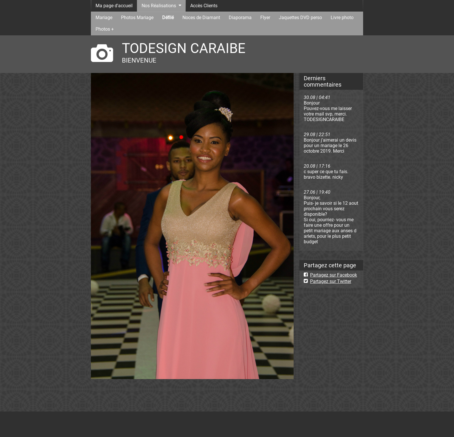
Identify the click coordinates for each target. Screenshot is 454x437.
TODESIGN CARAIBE (184, 48)
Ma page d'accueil (114, 5)
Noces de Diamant (201, 17)
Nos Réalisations (159, 5)
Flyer (265, 17)
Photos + (105, 29)
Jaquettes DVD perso (300, 17)
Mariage (104, 17)
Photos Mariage (137, 17)
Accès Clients (203, 5)
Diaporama (240, 17)
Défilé (168, 17)
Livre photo (342, 17)
